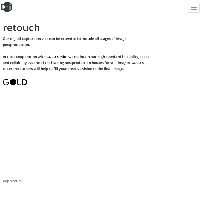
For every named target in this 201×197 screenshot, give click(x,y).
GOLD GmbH (57, 56)
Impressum (12, 180)
